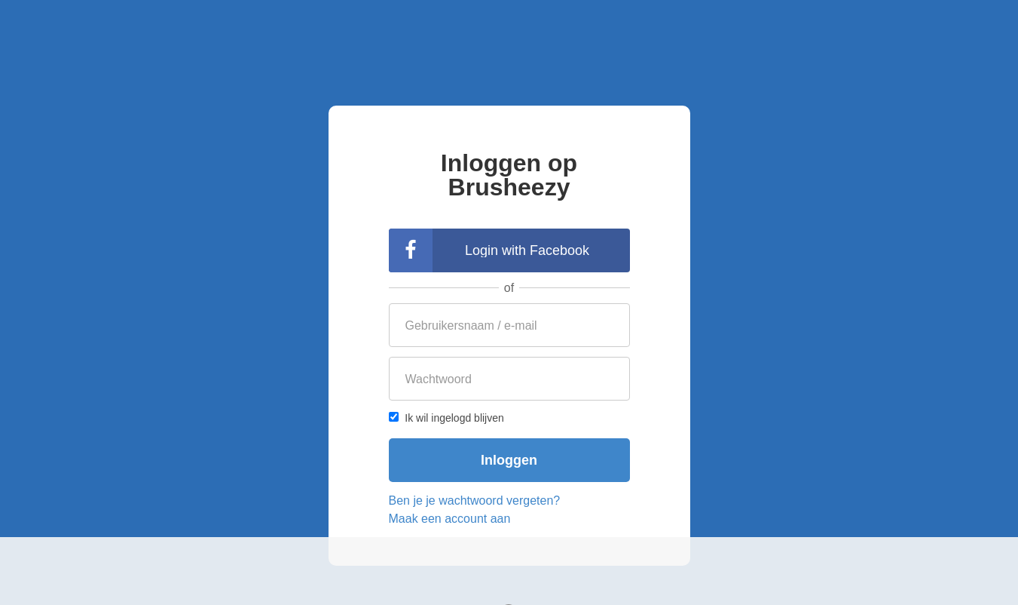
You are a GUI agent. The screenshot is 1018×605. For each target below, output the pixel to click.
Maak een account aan (450, 518)
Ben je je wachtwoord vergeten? (475, 500)
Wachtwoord (438, 379)
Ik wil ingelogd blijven (446, 418)
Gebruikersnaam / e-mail (471, 325)
